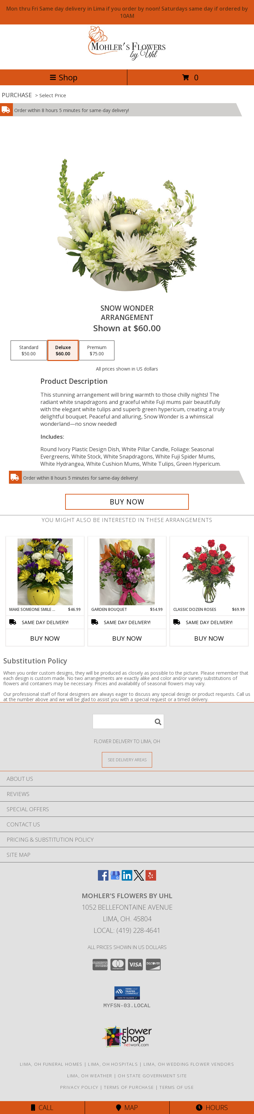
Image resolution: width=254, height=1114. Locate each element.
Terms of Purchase (129, 1087)
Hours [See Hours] (212, 1107)
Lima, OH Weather (89, 1076)
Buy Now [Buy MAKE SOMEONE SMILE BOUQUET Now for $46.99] (45, 638)
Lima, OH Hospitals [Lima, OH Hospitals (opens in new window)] (113, 1064)
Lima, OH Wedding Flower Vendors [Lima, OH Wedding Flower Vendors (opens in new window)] (189, 1064)
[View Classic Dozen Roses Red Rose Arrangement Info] (209, 571)
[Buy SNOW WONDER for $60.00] (127, 502)
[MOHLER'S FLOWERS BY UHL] (127, 60)
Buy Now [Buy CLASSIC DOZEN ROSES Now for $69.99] (209, 638)
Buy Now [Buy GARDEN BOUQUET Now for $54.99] (127, 638)
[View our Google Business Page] (115, 878)
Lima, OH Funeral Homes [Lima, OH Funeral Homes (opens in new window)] (51, 1064)
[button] (127, 993)
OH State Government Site (152, 1076)
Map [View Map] (127, 1107)
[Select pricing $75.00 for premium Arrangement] (96, 350)
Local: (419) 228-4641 (127, 930)
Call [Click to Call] (42, 1107)
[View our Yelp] (151, 878)
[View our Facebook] (103, 878)
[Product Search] (128, 721)
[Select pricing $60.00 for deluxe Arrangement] (63, 350)
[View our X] (139, 878)
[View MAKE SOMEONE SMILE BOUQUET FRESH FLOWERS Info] (45, 571)
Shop (63, 77)
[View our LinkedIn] (127, 878)
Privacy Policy (79, 1087)
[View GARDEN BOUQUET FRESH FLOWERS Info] (127, 571)
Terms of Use (176, 1087)
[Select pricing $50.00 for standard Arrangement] (29, 350)
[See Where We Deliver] (127, 759)
